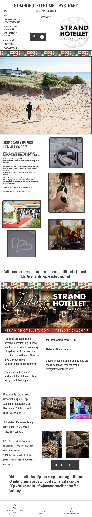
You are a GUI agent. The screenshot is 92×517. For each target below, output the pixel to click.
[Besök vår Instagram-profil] (42, 37)
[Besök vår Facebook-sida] (34, 37)
